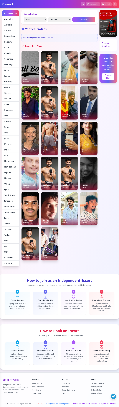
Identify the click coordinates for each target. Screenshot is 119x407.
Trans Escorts (37, 393)
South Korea (9, 212)
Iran (6, 115)
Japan (6, 138)
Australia (8, 25)
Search (84, 19)
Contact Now (108, 76)
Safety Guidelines (68, 390)
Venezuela (8, 257)
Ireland (7, 121)
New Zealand (10, 167)
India (6, 104)
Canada (7, 53)
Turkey (7, 235)
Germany (8, 81)
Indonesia (8, 110)
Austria (7, 30)
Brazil (6, 47)
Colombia (8, 59)
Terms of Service (97, 383)
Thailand (8, 229)
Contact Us (66, 383)
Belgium (8, 42)
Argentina (8, 19)
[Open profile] (114, 4)
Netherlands (9, 161)
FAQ (63, 393)
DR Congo (8, 64)
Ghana (7, 87)
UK (5, 246)
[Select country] (35, 19)
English (106, 4)
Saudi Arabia (9, 195)
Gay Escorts (36, 390)
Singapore (8, 201)
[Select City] (59, 19)
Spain (6, 218)
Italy (6, 132)
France (7, 76)
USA (6, 252)
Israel (6, 127)
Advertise (65, 387)
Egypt (6, 70)
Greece (7, 93)
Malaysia (8, 144)
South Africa (9, 206)
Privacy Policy (96, 387)
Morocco (8, 155)
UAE (6, 240)
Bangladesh (9, 36)
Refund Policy (96, 390)
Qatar (6, 189)
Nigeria (7, 172)
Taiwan (7, 223)
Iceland (7, 98)
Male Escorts (37, 383)
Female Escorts (38, 387)
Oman (7, 184)
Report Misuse (96, 393)
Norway (7, 178)
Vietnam (8, 263)
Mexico (7, 149)
